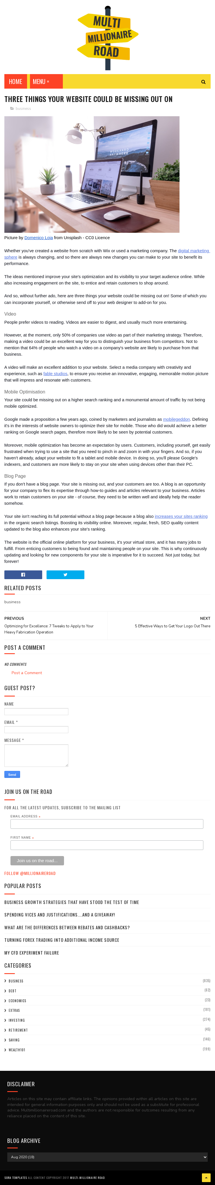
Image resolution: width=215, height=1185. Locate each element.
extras (14, 1010)
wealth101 (17, 1050)
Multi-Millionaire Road (87, 1177)
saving (14, 1040)
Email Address (25, 816)
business (23, 108)
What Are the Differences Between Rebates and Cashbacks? (67, 927)
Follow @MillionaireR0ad (30, 873)
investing (17, 1020)
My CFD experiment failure (31, 952)
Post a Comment (27, 673)
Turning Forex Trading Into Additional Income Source (61, 940)
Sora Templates (15, 1177)
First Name (22, 837)
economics (17, 1000)
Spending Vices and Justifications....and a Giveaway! (59, 914)
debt (13, 991)
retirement (18, 1030)
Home (15, 81)
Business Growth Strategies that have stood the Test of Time (71, 902)
